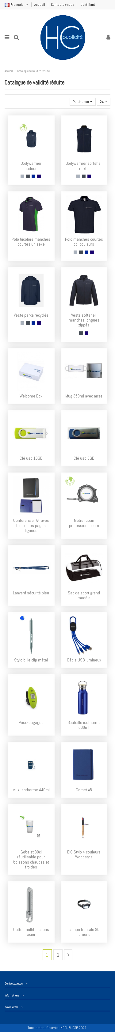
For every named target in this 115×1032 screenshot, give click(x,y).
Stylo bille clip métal (31, 660)
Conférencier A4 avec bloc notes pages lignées (31, 525)
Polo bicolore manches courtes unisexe (31, 242)
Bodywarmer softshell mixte (84, 166)
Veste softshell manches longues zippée (84, 320)
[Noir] (28, 176)
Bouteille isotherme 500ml (84, 725)
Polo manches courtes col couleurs (84, 242)
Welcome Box (31, 396)
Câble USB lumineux (84, 660)
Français (17, 4)
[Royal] (33, 176)
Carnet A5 (84, 790)
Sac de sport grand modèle (84, 595)
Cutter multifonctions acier (31, 932)
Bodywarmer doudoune (31, 166)
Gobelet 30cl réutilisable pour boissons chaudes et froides (31, 859)
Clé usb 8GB (84, 458)
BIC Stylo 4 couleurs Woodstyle (84, 854)
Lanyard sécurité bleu (31, 593)
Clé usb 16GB (31, 458)
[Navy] (39, 176)
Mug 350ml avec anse (83, 396)
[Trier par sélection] (83, 102)
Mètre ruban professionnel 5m (84, 523)
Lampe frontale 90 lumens (83, 932)
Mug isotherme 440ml (31, 790)
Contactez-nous (63, 4)
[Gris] (22, 176)
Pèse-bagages (31, 722)
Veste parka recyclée (31, 315)
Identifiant (87, 4)
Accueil (40, 4)
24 (103, 101)
